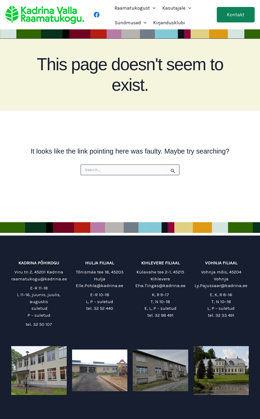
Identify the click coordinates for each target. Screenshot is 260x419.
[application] (153, 8)
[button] (236, 14)
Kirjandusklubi (169, 23)
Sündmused (131, 22)
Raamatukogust (135, 8)
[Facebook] (96, 14)
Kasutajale (176, 8)
